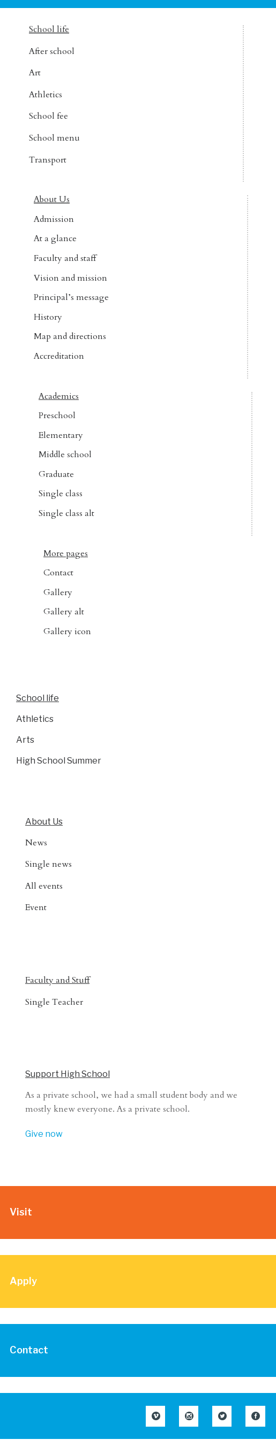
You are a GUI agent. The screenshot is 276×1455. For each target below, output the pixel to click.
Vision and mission (70, 278)
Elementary (61, 435)
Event (36, 907)
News (36, 843)
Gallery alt (63, 612)
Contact (58, 573)
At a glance (55, 238)
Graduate (56, 474)
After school (51, 51)
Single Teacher (54, 1002)
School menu (54, 138)
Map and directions (70, 336)
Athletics (45, 95)
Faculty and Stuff (57, 980)
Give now (44, 1134)
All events (44, 886)
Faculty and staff (65, 258)
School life (49, 29)
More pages (65, 553)
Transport (47, 160)
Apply (23, 1281)
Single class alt (66, 513)
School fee (48, 116)
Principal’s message (71, 297)
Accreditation (59, 356)
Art (35, 73)
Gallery (57, 592)
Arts (25, 740)
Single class (61, 493)
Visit (21, 1212)
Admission (54, 219)
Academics (59, 396)
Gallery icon (67, 631)
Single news (48, 864)
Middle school (65, 454)
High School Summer (58, 761)
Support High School (67, 1074)
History (48, 317)
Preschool (57, 415)
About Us (52, 199)
